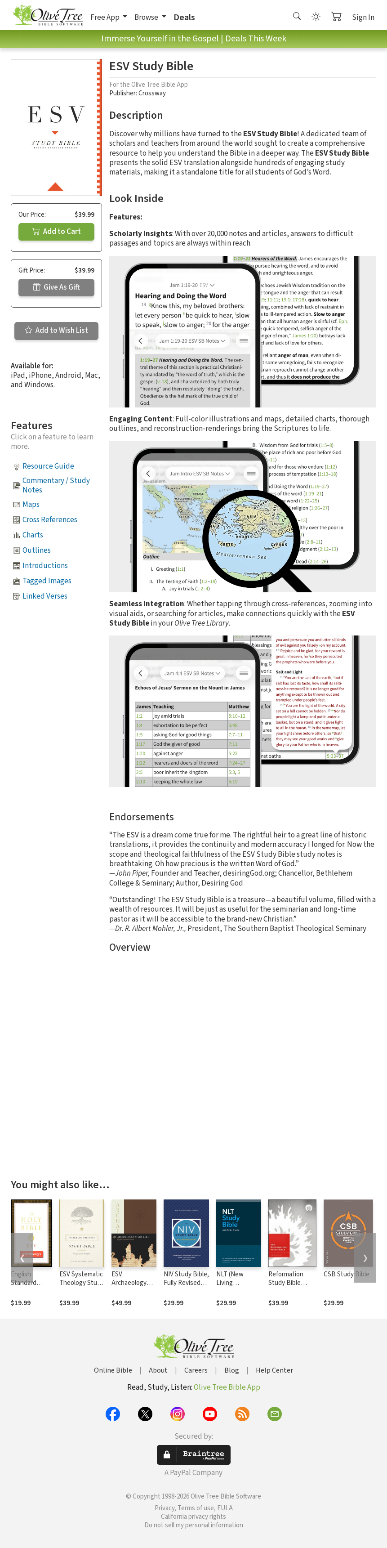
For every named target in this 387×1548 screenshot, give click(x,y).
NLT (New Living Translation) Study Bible (233, 1287)
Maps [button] (31, 504)
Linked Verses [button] (44, 596)
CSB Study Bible (346, 1274)
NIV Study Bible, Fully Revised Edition (186, 1283)
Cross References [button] (49, 520)
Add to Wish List (56, 330)
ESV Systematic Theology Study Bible (81, 1283)
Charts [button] (32, 535)
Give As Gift (56, 287)
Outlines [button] (36, 550)
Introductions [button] (45, 565)
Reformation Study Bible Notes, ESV (285, 1283)
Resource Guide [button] (48, 466)
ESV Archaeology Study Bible (129, 1283)
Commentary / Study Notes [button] (56, 485)
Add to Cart (56, 231)
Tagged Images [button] (46, 581)
